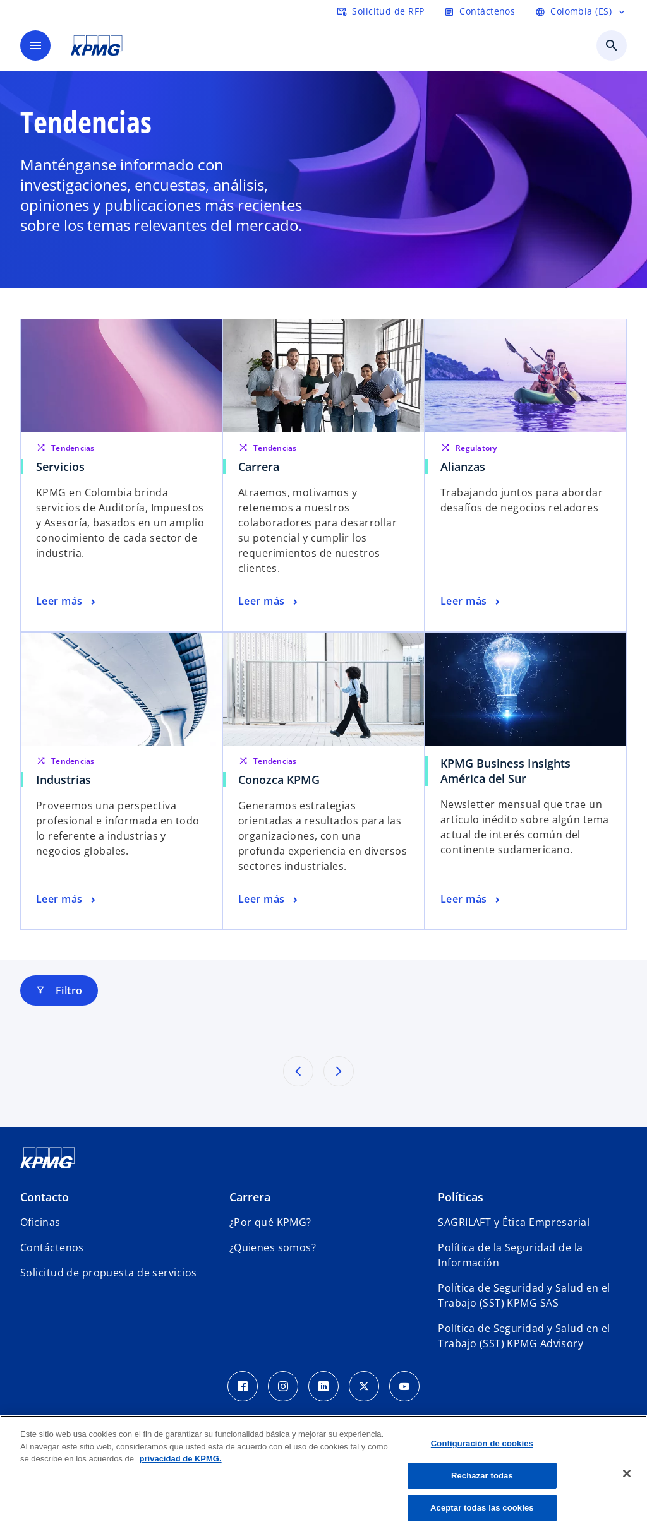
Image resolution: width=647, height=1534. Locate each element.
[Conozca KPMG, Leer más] (269, 899)
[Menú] (35, 45)
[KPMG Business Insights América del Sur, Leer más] (471, 899)
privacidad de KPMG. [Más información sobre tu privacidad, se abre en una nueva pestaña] (181, 1458)
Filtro (59, 990)
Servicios (60, 466)
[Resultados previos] (298, 1071)
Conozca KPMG (279, 779)
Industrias (63, 779)
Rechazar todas (482, 1475)
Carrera (258, 466)
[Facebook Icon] (242, 1386)
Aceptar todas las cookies (482, 1508)
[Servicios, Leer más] (67, 601)
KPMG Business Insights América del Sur (505, 771)
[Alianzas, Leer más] (471, 601)
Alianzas (462, 466)
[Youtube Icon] (404, 1386)
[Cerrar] (627, 1473)
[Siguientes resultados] (339, 1071)
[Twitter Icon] (364, 1386)
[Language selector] (581, 11)
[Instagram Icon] (283, 1386)
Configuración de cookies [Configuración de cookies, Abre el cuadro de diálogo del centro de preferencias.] (482, 1443)
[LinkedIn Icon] (323, 1386)
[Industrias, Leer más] (67, 899)
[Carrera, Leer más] (269, 601)
